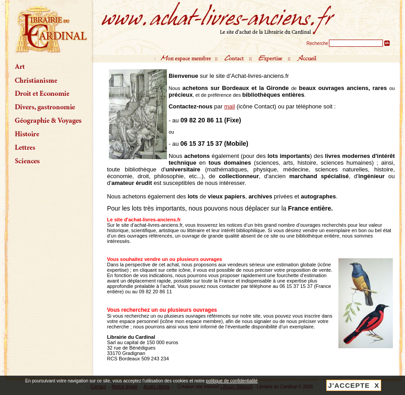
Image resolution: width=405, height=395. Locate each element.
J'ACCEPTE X (353, 385)
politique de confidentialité (232, 380)
